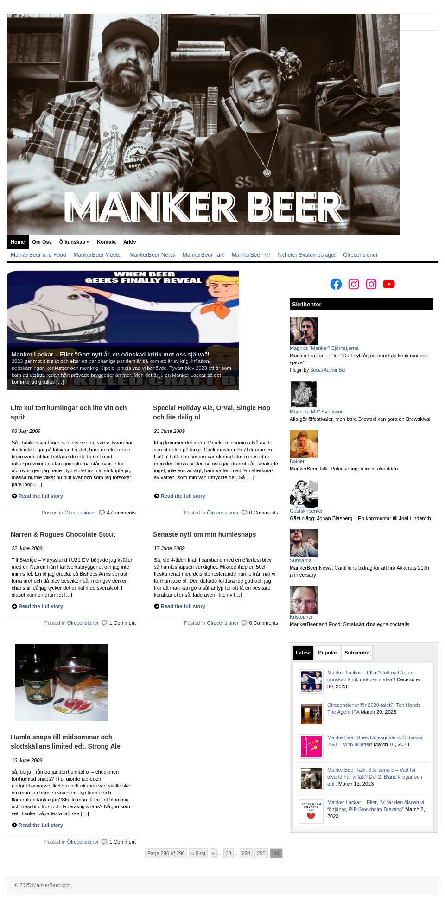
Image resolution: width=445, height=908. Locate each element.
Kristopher (301, 617)
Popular (327, 652)
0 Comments (263, 512)
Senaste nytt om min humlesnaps (204, 534)
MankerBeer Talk (203, 255)
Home (18, 242)
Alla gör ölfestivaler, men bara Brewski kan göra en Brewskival (360, 419)
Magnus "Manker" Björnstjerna (324, 348)
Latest (303, 652)
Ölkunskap (74, 242)
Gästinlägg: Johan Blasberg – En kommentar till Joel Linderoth (360, 518)
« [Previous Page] (213, 853)
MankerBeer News (152, 255)
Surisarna (301, 560)
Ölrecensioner (360, 255)
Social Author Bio (327, 370)
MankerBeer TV (251, 255)
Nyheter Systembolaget (307, 255)
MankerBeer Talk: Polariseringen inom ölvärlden (344, 468)
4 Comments (121, 512)
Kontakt (106, 242)
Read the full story (41, 496)
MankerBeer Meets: (97, 255)
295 (261, 853)
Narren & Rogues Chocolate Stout (63, 534)
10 (228, 853)
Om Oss (42, 242)
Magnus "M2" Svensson (317, 411)
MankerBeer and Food (38, 255)
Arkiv (129, 242)
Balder (297, 461)
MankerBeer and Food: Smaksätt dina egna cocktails (349, 624)
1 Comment (122, 623)
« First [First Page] (198, 853)
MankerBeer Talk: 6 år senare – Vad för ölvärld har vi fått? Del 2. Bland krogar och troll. (374, 777)
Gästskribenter (306, 511)
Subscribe (356, 652)
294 (246, 853)
